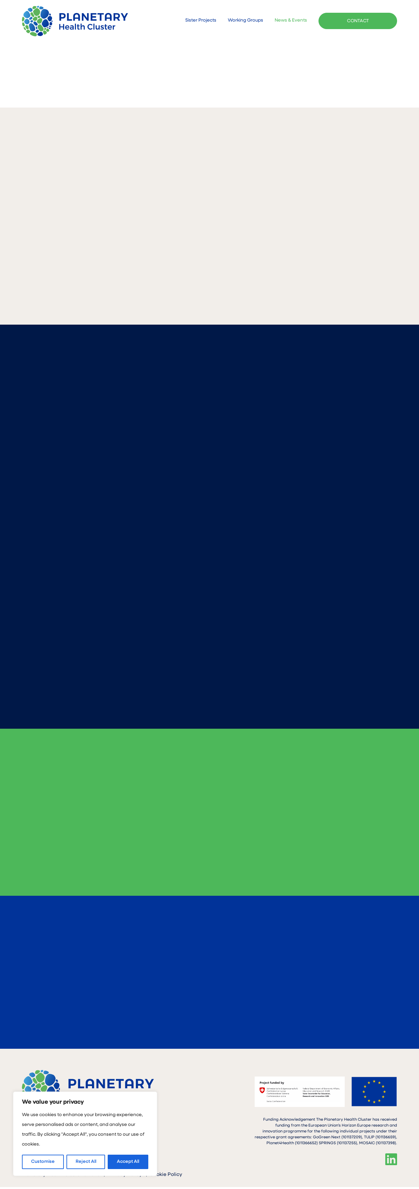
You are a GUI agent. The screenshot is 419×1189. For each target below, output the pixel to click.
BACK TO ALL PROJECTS (354, 79)
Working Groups (245, 20)
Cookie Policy (166, 1176)
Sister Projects (200, 20)
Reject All (86, 1161)
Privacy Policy (124, 1176)
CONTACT (358, 21)
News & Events (291, 20)
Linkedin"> (391, 1161)
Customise (43, 1161)
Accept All (128, 1161)
